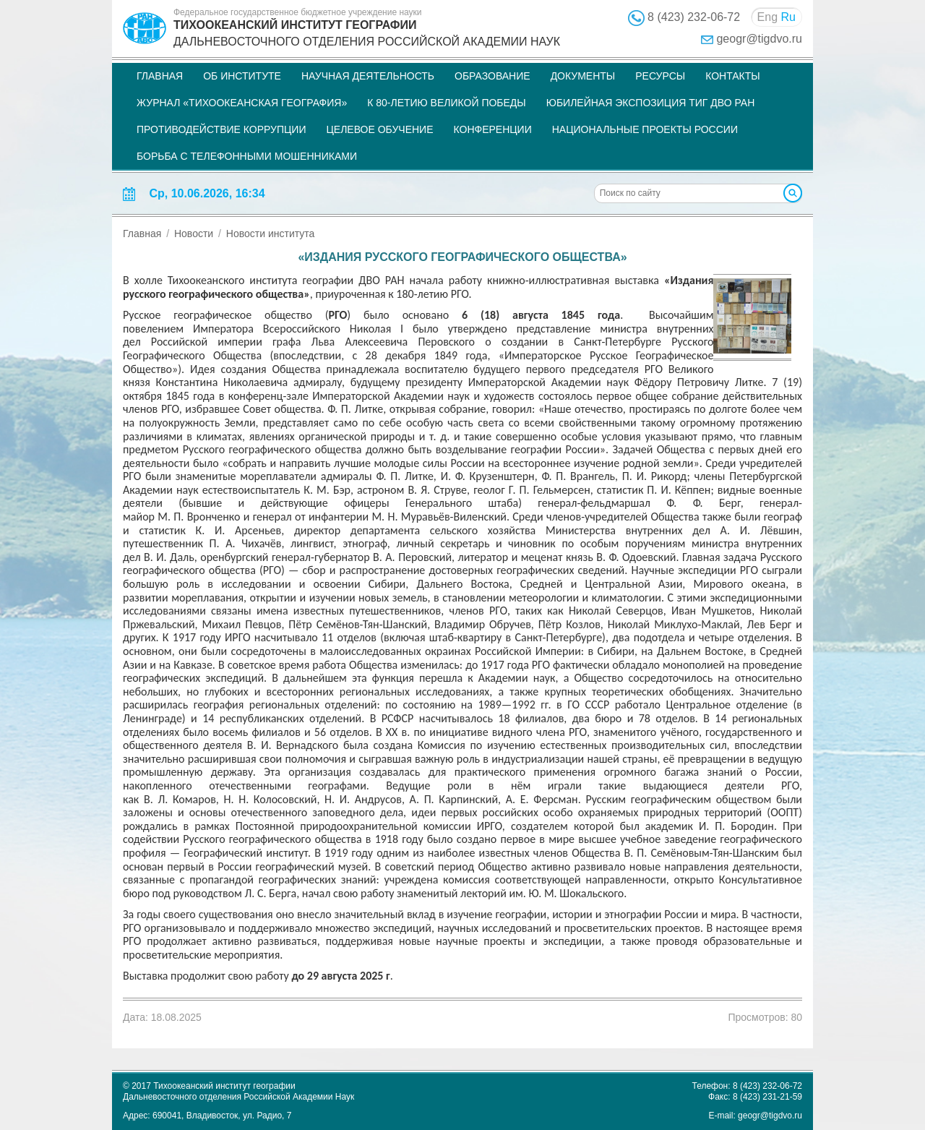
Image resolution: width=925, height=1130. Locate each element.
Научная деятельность (367, 76)
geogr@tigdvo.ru (759, 39)
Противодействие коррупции (221, 129)
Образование (492, 76)
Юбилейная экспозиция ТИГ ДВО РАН (650, 102)
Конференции (493, 129)
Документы (583, 76)
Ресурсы (660, 76)
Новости (193, 233)
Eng (767, 17)
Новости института (270, 233)
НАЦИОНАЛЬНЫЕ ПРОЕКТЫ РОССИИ (645, 129)
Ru (788, 17)
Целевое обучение (379, 129)
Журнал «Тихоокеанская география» (242, 102)
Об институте (242, 76)
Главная (160, 76)
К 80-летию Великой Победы (446, 102)
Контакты (732, 76)
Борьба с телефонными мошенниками (247, 156)
